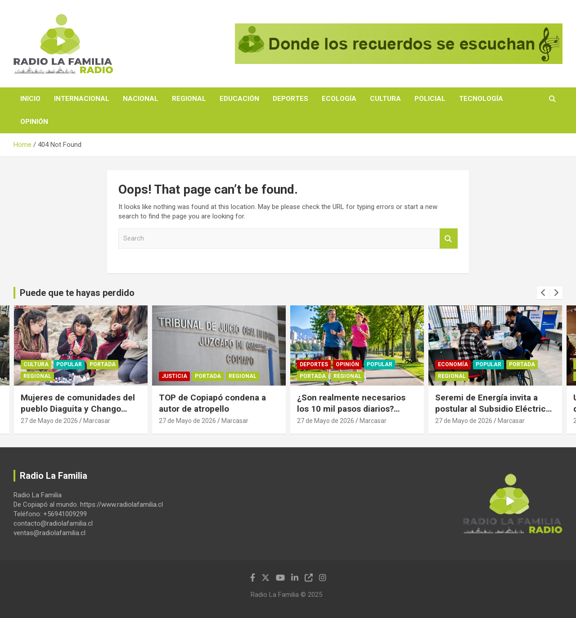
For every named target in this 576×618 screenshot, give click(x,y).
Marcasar (96, 420)
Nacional (140, 99)
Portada (103, 364)
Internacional (81, 99)
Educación (239, 99)
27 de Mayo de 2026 (49, 420)
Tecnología (481, 99)
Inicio (30, 99)
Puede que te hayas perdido (77, 292)
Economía (453, 364)
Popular (69, 364)
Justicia (174, 376)
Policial (430, 99)
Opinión (34, 122)
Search (449, 238)
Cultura (385, 99)
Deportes (290, 99)
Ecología (339, 99)
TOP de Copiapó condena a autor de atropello (212, 403)
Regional (189, 99)
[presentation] (543, 292)
